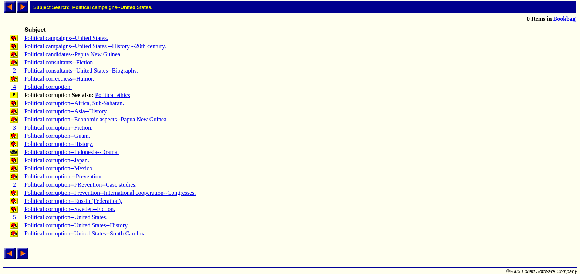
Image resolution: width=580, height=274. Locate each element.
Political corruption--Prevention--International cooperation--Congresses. (110, 193)
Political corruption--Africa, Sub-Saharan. (74, 103)
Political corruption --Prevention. (63, 176)
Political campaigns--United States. (66, 38)
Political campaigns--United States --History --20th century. (95, 46)
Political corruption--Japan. (56, 160)
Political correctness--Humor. (59, 79)
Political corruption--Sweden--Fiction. (69, 209)
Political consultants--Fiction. (59, 62)
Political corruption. (48, 87)
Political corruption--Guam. (57, 136)
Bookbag (564, 19)
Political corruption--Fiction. (58, 127)
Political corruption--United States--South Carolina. (85, 233)
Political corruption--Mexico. (59, 168)
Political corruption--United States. (65, 217)
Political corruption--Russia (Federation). (73, 201)
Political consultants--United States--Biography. (81, 70)
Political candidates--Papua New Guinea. (73, 54)
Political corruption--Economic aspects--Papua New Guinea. (96, 119)
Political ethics (112, 95)
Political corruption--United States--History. (76, 225)
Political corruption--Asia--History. (66, 111)
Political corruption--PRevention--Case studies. (80, 184)
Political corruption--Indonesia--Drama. (71, 152)
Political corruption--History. (58, 144)
